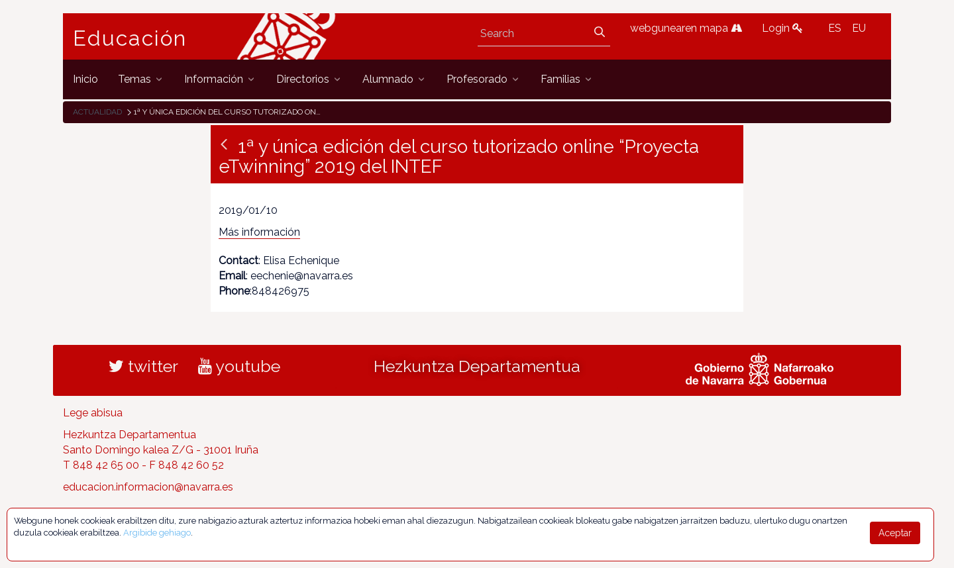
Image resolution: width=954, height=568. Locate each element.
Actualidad (97, 112)
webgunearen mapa (686, 28)
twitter (143, 366)
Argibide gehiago (157, 533)
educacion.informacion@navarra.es (148, 487)
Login (782, 28)
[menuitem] (85, 79)
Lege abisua (93, 412)
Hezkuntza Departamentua (477, 366)
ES (834, 28)
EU (859, 28)
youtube (239, 366)
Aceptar (895, 533)
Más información (259, 232)
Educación (130, 38)
